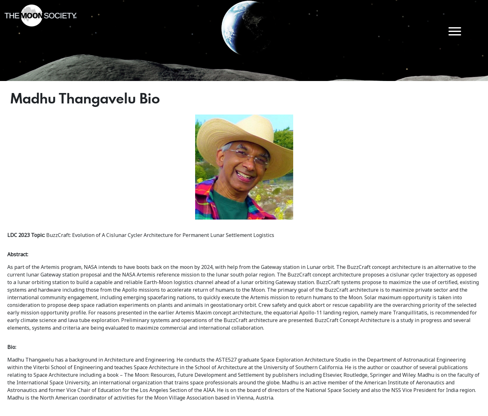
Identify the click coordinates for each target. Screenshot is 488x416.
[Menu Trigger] (455, 31)
